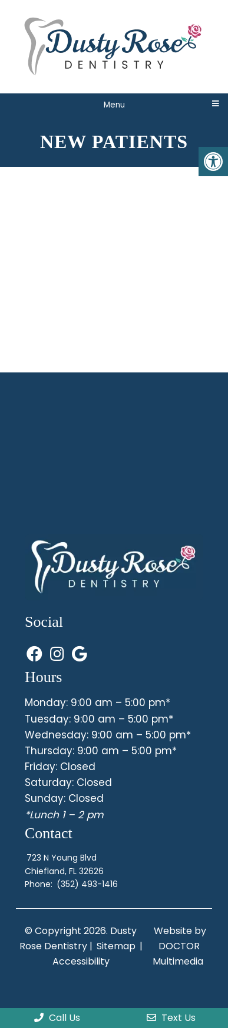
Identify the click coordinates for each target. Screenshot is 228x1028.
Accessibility (81, 961)
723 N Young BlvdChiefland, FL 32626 (64, 864)
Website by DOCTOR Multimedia (179, 945)
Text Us (171, 1017)
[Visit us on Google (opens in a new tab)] (79, 654)
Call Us (57, 1017)
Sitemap (116, 946)
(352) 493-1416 (87, 884)
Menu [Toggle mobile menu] (114, 104)
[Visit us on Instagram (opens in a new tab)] (59, 654)
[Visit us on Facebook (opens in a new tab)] (36, 654)
